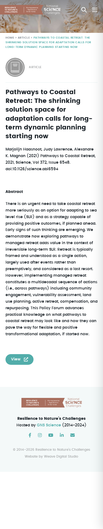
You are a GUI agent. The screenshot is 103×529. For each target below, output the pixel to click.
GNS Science (49, 432)
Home (9, 38)
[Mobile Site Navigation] (95, 10)
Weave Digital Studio (61, 463)
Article (23, 38)
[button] (84, 10)
